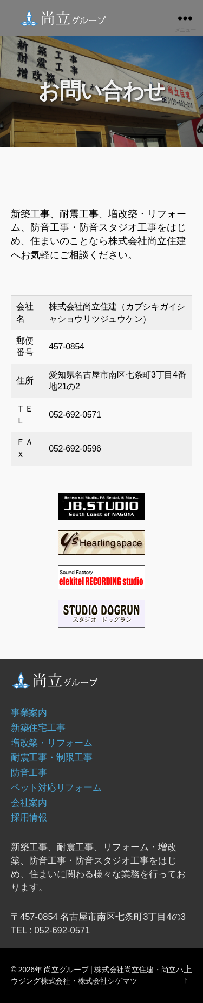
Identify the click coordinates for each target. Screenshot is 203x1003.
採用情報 (29, 817)
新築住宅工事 (38, 727)
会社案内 (29, 802)
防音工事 (29, 772)
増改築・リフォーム (52, 743)
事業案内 (29, 712)
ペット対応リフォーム (56, 787)
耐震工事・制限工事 (52, 757)
